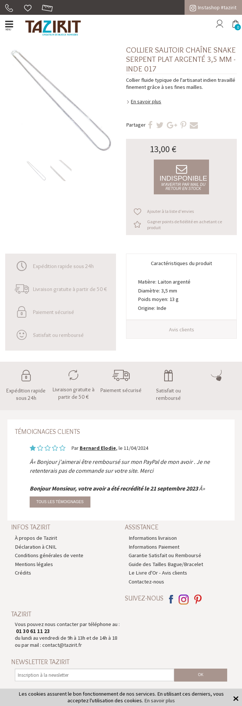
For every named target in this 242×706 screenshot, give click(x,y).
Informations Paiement (154, 546)
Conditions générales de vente (49, 555)
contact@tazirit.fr (62, 645)
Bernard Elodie (98, 448)
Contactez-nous (146, 581)
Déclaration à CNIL (36, 546)
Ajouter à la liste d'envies (170, 211)
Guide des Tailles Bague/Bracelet (166, 564)
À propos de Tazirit (36, 538)
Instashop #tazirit (213, 7)
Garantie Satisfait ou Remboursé (165, 555)
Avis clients (181, 329)
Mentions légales (34, 564)
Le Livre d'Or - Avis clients (158, 572)
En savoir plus (146, 101)
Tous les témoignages (60, 502)
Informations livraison (153, 538)
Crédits (23, 572)
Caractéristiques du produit (181, 263)
